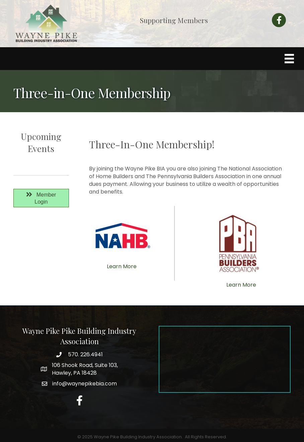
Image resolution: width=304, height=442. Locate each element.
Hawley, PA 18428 (85, 369)
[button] (41, 198)
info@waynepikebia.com (84, 383)
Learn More (122, 266)
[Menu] (289, 59)
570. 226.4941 (85, 354)
